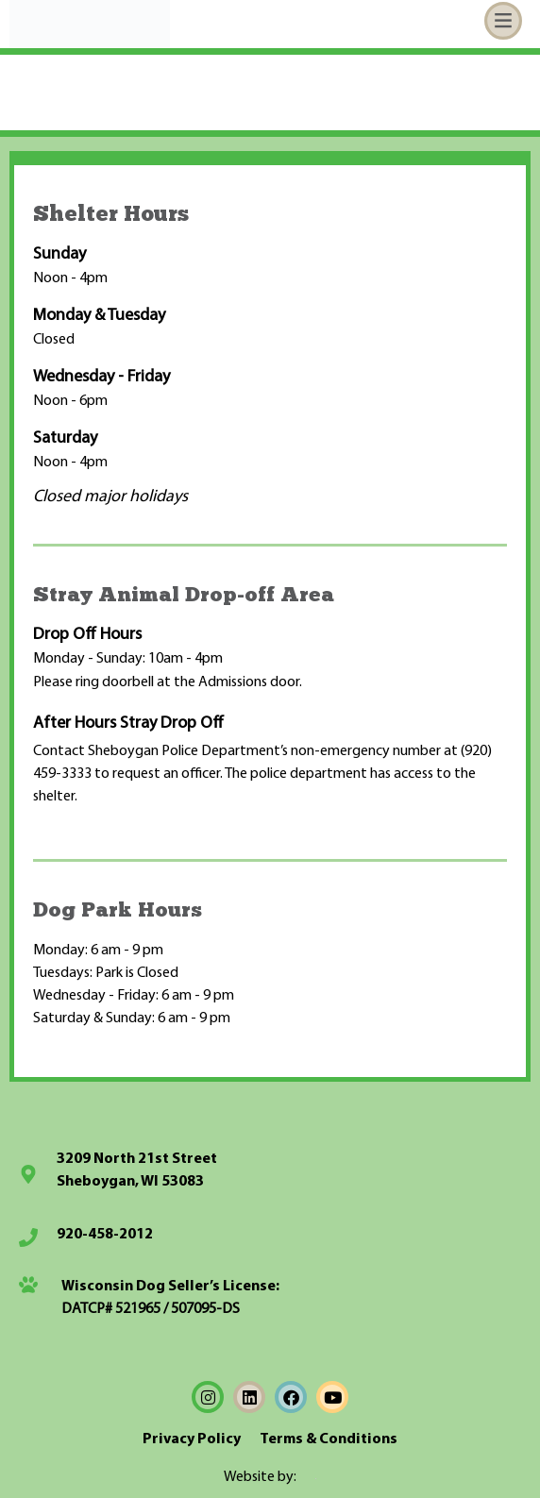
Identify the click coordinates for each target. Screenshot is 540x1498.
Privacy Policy (192, 1439)
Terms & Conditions (328, 1439)
